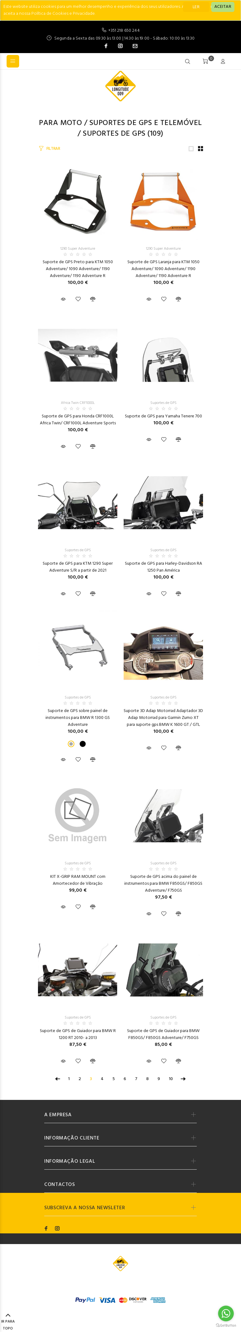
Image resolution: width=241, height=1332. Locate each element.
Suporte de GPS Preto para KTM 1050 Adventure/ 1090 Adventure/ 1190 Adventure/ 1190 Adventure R (78, 269)
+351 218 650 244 (123, 30)
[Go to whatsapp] (226, 1313)
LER (196, 7)
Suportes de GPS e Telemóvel (145, 123)
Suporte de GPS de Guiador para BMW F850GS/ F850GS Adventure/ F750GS (163, 1034)
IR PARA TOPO (8, 1322)
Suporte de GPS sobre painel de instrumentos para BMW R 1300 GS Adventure (78, 717)
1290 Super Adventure (77, 249)
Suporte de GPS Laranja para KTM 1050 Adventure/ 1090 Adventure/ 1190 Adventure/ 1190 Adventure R (163, 269)
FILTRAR (53, 148)
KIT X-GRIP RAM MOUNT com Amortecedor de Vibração (77, 880)
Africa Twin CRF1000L (78, 403)
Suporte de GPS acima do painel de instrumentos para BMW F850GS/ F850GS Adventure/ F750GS (163, 883)
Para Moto (60, 123)
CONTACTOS (59, 1185)
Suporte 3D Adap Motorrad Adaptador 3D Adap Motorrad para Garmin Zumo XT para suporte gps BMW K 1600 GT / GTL (163, 717)
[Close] (222, 7)
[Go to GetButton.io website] (226, 1326)
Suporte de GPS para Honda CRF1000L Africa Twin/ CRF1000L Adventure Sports (78, 420)
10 (171, 1079)
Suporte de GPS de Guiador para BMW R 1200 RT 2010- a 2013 (78, 1034)
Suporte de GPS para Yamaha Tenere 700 (163, 416)
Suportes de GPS (114, 134)
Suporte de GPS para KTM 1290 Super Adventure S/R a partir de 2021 (78, 567)
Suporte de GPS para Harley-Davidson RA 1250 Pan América (163, 567)
